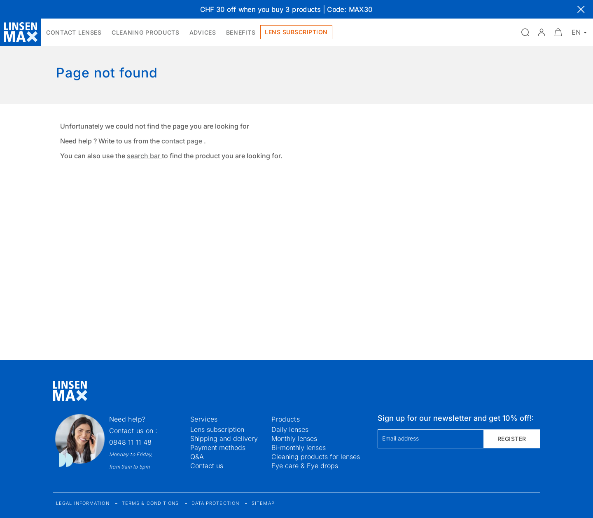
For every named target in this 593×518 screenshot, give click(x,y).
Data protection (215, 503)
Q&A (197, 456)
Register (511, 438)
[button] (541, 32)
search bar (144, 156)
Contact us (206, 466)
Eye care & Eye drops (304, 466)
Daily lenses (289, 429)
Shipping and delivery (224, 438)
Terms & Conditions (150, 503)
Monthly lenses (294, 438)
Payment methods (217, 447)
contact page (182, 141)
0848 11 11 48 (130, 442)
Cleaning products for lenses (315, 456)
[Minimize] (558, 32)
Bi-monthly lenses (298, 447)
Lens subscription (217, 429)
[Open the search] (525, 32)
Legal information (83, 503)
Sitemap (263, 503)
